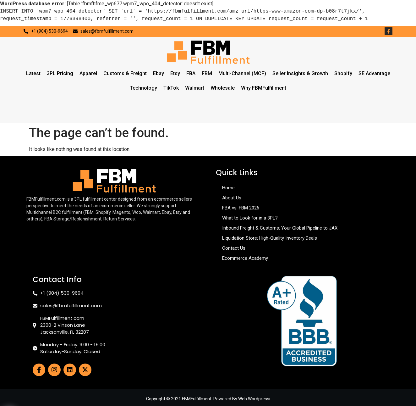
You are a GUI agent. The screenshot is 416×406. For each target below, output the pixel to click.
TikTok (171, 88)
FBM (207, 73)
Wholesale (223, 88)
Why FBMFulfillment (263, 88)
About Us (231, 198)
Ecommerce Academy (245, 258)
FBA (190, 73)
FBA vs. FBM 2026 (240, 208)
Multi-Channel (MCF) (242, 73)
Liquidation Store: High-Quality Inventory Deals (269, 238)
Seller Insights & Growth (300, 73)
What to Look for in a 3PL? (250, 218)
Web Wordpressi (254, 398)
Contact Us (233, 248)
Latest (33, 73)
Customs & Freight (125, 73)
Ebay (158, 73)
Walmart (194, 88)
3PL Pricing (60, 73)
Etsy (175, 73)
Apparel (88, 73)
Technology (143, 88)
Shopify (343, 73)
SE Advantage (374, 73)
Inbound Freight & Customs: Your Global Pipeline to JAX (279, 228)
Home (228, 188)
